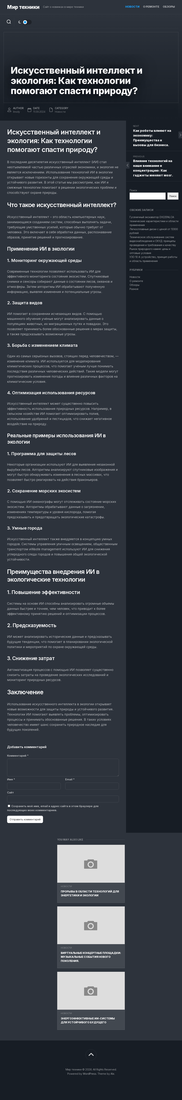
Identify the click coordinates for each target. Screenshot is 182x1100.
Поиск (133, 190)
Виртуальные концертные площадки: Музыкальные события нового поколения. (91, 957)
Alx (112, 1073)
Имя (11, 779)
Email (69, 779)
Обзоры (169, 6)
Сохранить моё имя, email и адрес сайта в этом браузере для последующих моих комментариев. (52, 808)
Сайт (10, 792)
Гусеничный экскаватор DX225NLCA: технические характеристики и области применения (154, 221)
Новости (132, 6)
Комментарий (17, 755)
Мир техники (23, 7)
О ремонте (151, 6)
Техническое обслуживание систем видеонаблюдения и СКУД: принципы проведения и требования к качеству (153, 241)
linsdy (16, 111)
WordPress (89, 1073)
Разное (134, 288)
